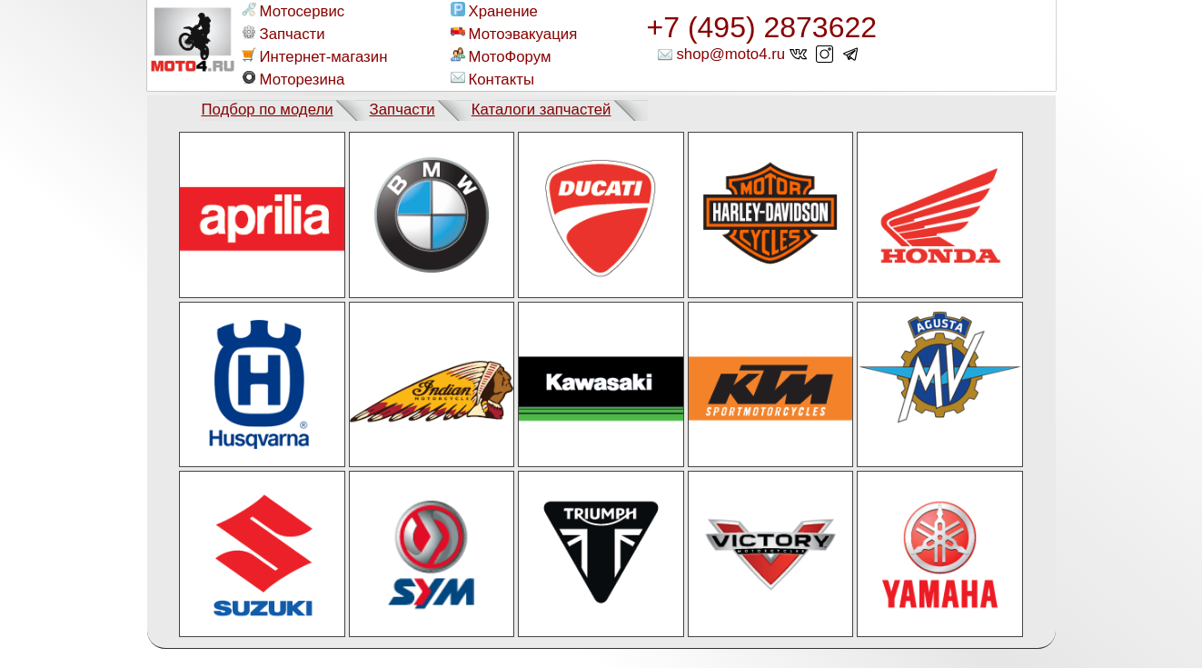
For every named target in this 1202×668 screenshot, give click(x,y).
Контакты (492, 79)
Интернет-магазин (315, 56)
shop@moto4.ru (730, 54)
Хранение (494, 11)
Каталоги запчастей (541, 109)
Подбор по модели (267, 109)
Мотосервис (293, 11)
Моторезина (293, 79)
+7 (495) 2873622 (762, 27)
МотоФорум (501, 56)
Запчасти (283, 34)
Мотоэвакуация (514, 34)
